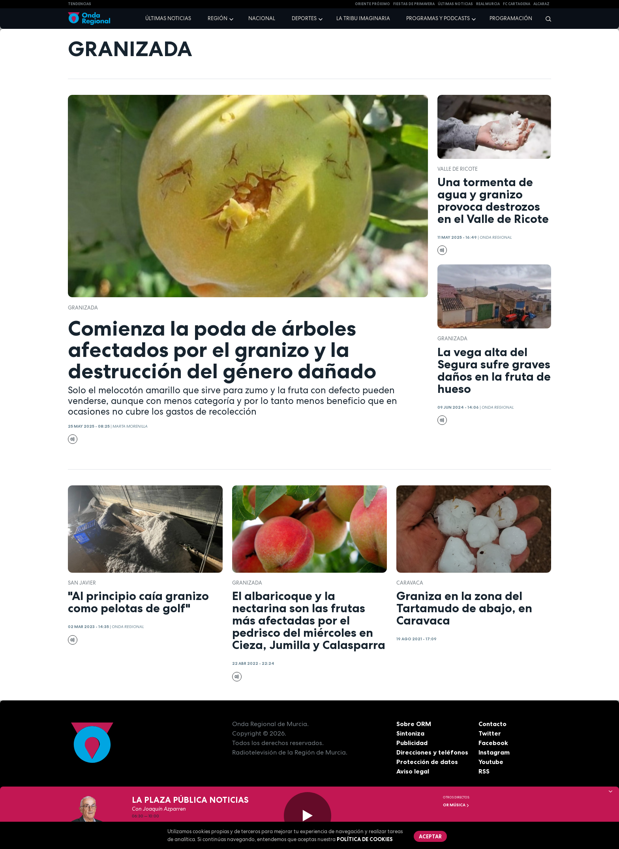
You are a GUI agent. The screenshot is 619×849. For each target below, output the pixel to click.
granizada (83, 307)
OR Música (456, 804)
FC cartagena (516, 4)
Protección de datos (427, 762)
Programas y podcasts (438, 18)
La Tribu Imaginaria (363, 18)
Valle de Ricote (457, 169)
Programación (511, 18)
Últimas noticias (168, 18)
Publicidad (412, 743)
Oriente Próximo (372, 4)
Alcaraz (541, 4)
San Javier (82, 582)
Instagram (494, 752)
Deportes (304, 18)
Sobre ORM (413, 724)
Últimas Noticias (455, 4)
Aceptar (430, 836)
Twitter (489, 733)
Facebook (493, 743)
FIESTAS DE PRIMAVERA (414, 4)
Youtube (490, 762)
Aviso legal (412, 771)
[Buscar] (545, 18)
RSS (484, 771)
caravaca (409, 582)
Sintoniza (410, 733)
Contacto (492, 724)
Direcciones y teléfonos (432, 752)
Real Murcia (488, 4)
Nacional (261, 18)
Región (217, 18)
